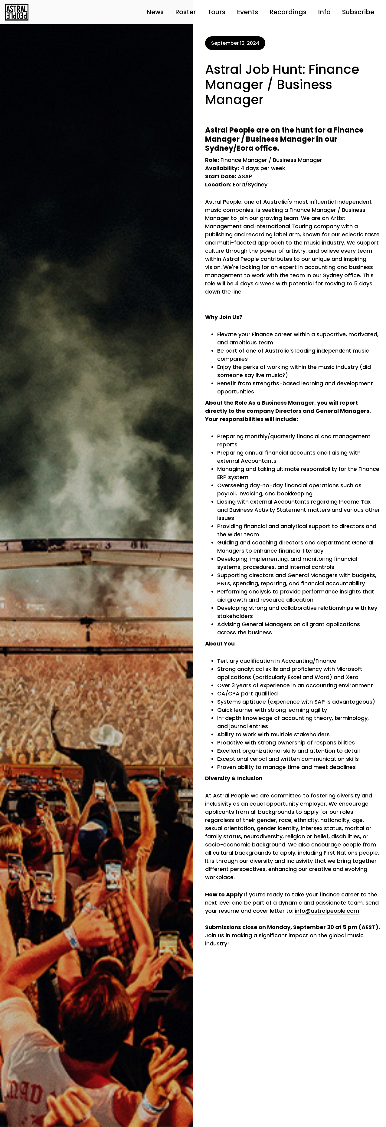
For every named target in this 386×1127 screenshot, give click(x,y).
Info (324, 12)
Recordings (288, 12)
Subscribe (358, 12)
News (155, 12)
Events (247, 12)
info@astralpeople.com (327, 911)
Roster (185, 12)
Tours (216, 12)
